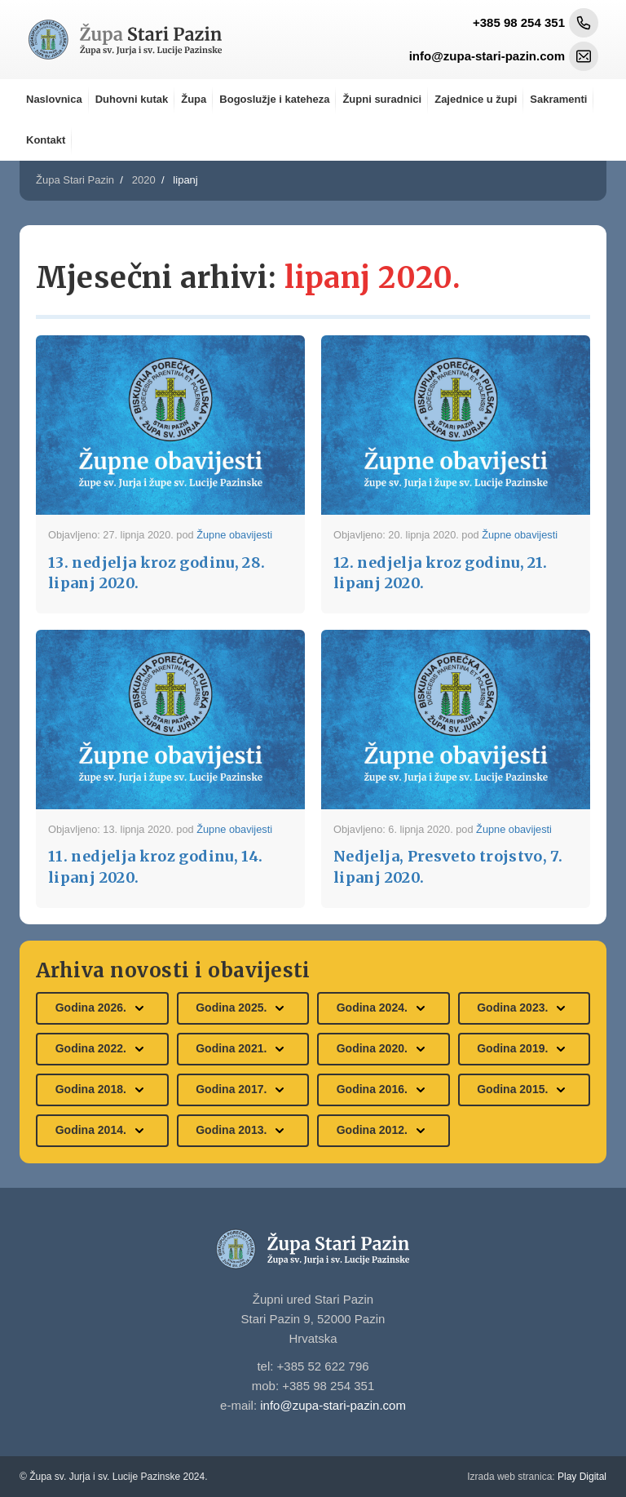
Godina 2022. (102, 1049)
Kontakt (45, 140)
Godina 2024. (383, 1008)
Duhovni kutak (132, 99)
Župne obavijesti (234, 535)
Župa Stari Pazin (75, 180)
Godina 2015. (524, 1090)
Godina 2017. (242, 1090)
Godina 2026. (102, 1008)
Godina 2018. (102, 1090)
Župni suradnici (381, 99)
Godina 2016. (383, 1090)
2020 (144, 180)
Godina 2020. (383, 1049)
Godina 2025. (242, 1008)
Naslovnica (54, 99)
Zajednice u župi (475, 99)
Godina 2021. (242, 1049)
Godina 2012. (383, 1130)
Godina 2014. (102, 1130)
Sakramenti (558, 99)
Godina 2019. (524, 1049)
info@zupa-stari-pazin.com (333, 1405)
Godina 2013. (242, 1130)
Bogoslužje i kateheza (274, 99)
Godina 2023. (524, 1008)
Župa (193, 99)
